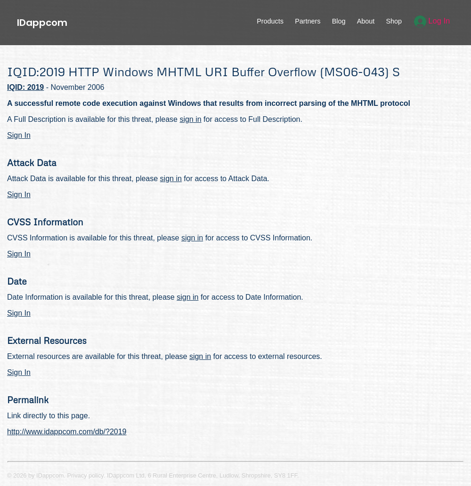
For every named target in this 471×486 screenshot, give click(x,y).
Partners (307, 21)
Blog (339, 21)
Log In (432, 20)
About (366, 21)
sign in (190, 119)
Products (270, 21)
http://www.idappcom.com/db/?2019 (66, 432)
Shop (394, 21)
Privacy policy (85, 475)
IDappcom (42, 22)
